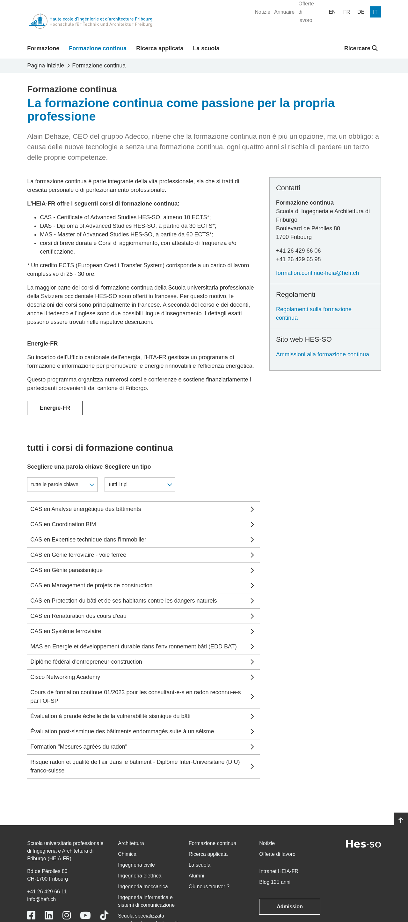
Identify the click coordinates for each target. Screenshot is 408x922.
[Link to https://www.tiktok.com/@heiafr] (104, 915)
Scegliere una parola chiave (65, 467)
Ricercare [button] (361, 48)
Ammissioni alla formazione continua (322, 354)
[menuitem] (262, 12)
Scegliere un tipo (128, 467)
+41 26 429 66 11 (47, 891)
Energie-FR (55, 408)
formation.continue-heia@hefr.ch (317, 273)
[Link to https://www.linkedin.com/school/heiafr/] (49, 915)
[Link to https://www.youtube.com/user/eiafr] (85, 915)
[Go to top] (401, 820)
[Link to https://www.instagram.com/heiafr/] (66, 915)
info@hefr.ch (41, 899)
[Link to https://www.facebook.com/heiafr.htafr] (31, 915)
